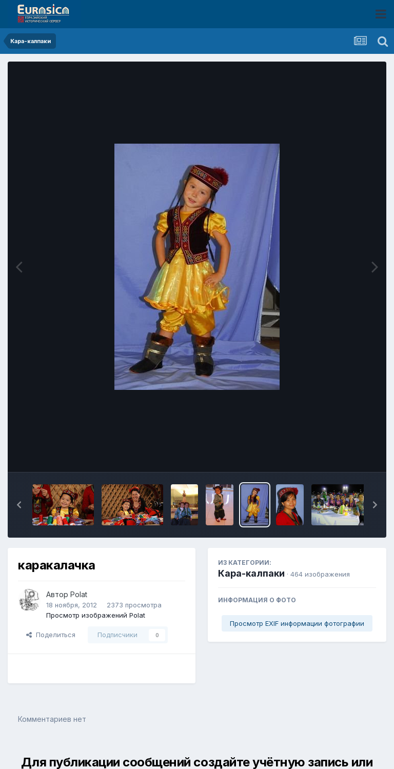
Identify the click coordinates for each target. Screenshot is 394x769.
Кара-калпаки (251, 573)
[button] (19, 505)
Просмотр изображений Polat (95, 615)
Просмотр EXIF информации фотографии (297, 623)
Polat (78, 594)
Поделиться (50, 634)
